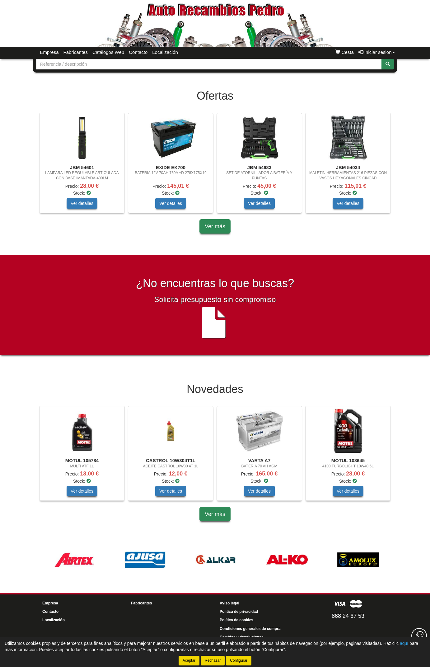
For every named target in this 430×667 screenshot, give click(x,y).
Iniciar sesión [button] (376, 52)
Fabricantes (75, 52)
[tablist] (215, 166)
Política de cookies (236, 620)
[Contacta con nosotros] (419, 636)
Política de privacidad (239, 611)
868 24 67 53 (348, 616)
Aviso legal (229, 603)
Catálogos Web (108, 52)
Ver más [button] (215, 226)
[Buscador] (209, 64)
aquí (404, 643)
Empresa (49, 52)
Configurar (238, 660)
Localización (165, 52)
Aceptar (189, 660)
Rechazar (213, 660)
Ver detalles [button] (82, 203)
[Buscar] (387, 64)
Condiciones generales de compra (250, 629)
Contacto (138, 52)
